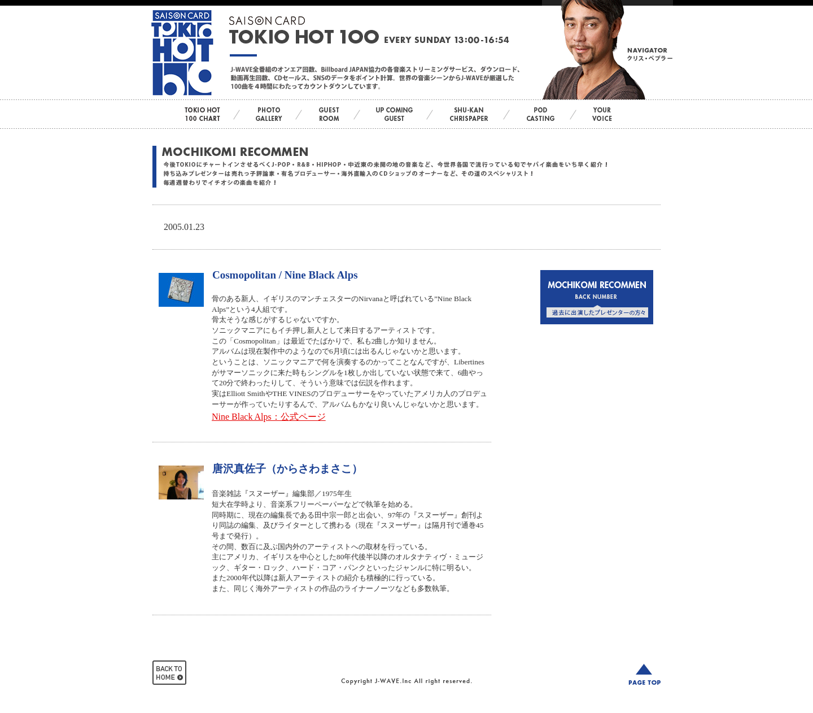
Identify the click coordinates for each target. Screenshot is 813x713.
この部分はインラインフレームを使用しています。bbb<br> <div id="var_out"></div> (596, 351)
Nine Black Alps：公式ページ (269, 416)
